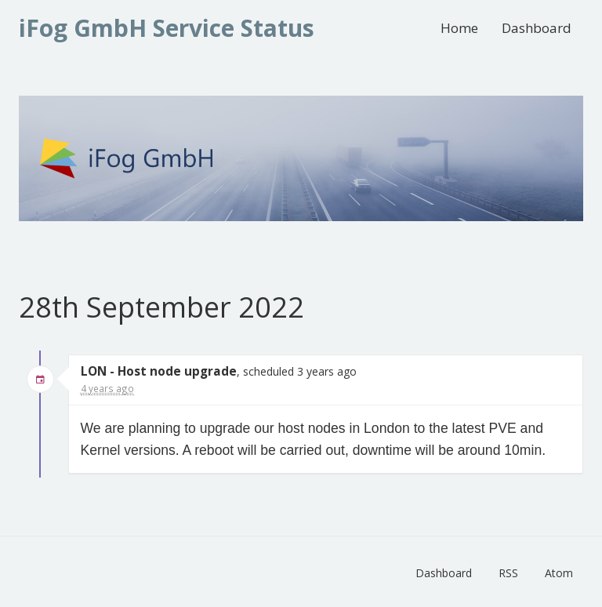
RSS (508, 572)
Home (459, 28)
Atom (559, 572)
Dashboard (536, 28)
